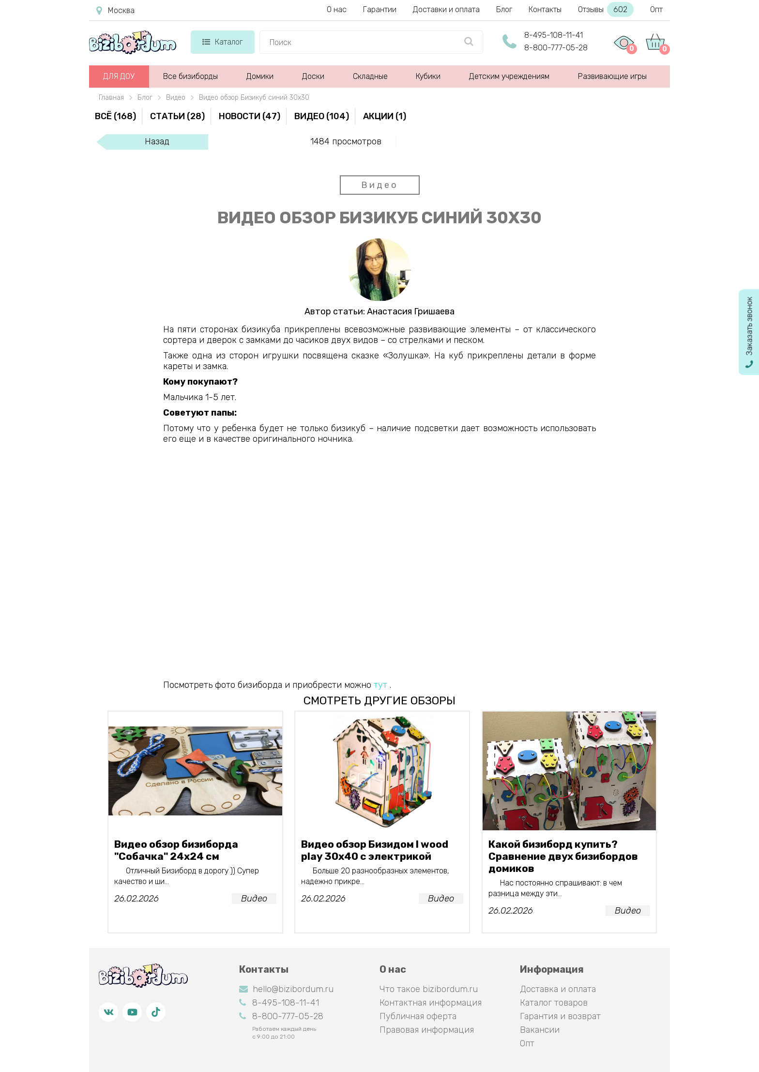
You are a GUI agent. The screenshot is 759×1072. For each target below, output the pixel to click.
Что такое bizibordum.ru (429, 989)
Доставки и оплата (446, 9)
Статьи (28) (177, 116)
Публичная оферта (418, 1016)
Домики (259, 76)
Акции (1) (384, 116)
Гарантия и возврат (560, 1016)
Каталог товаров (554, 1002)
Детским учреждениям (509, 76)
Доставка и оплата (558, 989)
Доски (313, 76)
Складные (370, 76)
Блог (504, 9)
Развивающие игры (612, 76)
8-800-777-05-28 (556, 47)
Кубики (428, 76)
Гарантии (379, 9)
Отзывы (606, 9)
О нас (337, 9)
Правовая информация (427, 1029)
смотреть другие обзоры (379, 700)
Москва (115, 11)
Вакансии (540, 1029)
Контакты (545, 9)
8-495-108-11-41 (553, 35)
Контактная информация (431, 1002)
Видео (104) (321, 116)
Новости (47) (249, 116)
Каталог (222, 42)
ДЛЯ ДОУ (119, 76)
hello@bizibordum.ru (286, 989)
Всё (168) (115, 116)
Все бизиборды (190, 76)
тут (380, 685)
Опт (656, 9)
